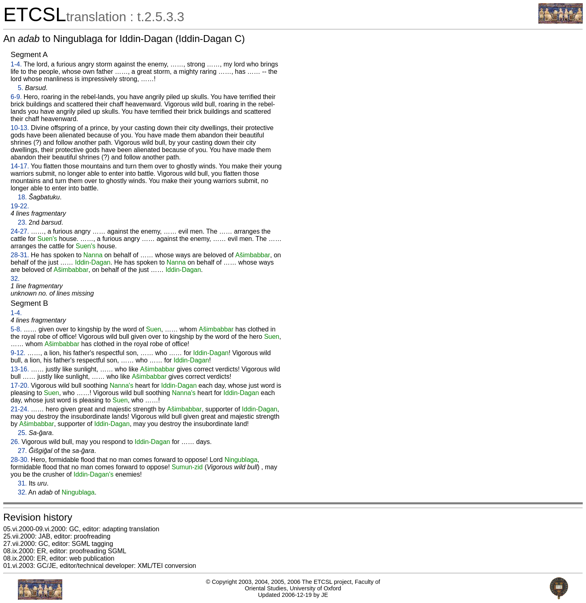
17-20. (20, 385)
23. (22, 222)
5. (20, 87)
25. (22, 432)
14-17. (20, 166)
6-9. (16, 96)
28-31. (20, 255)
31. (22, 483)
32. (15, 278)
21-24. (20, 409)
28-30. (20, 459)
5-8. (16, 329)
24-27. (20, 231)
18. (22, 197)
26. (15, 441)
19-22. (20, 206)
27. (22, 450)
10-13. (20, 127)
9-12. (18, 352)
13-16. (20, 369)
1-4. (16, 64)
